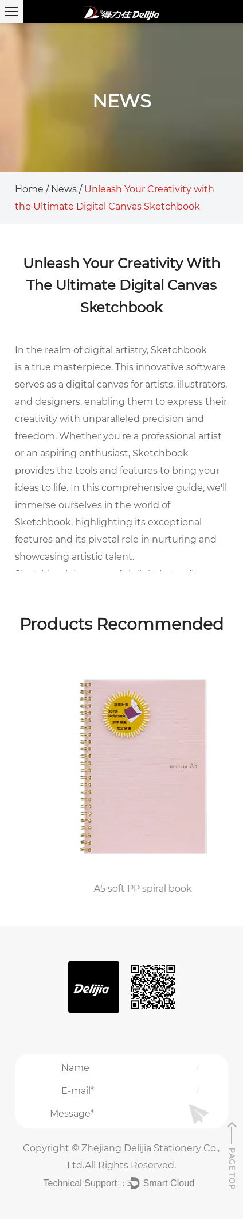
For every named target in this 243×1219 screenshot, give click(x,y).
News (64, 189)
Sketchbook (179, 350)
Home (29, 189)
